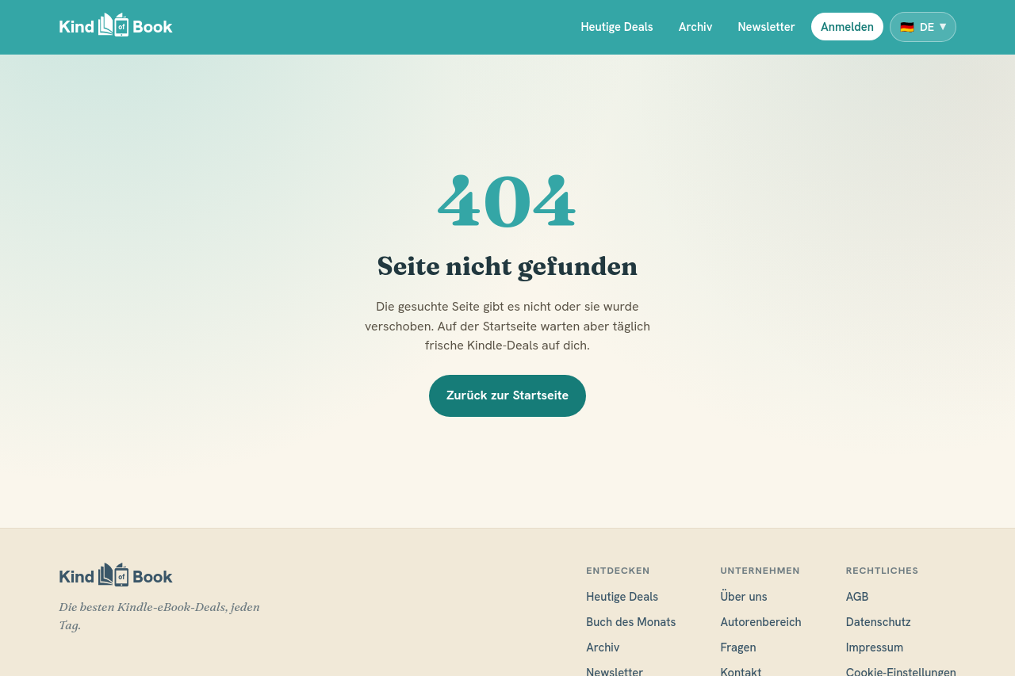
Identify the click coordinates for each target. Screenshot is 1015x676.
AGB (857, 596)
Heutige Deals (616, 26)
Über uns (743, 596)
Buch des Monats (631, 621)
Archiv (696, 26)
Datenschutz (878, 621)
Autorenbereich (760, 621)
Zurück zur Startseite (507, 395)
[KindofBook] (116, 27)
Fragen (738, 647)
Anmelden (847, 26)
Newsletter (766, 26)
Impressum (874, 647)
